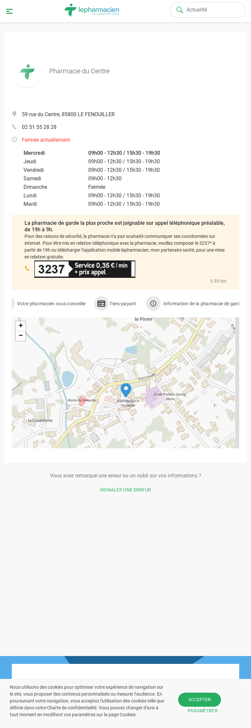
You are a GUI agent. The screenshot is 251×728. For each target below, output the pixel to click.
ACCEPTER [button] (199, 699)
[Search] (208, 10)
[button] (126, 390)
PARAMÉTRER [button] (203, 710)
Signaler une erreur (125, 489)
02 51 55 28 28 (39, 127)
